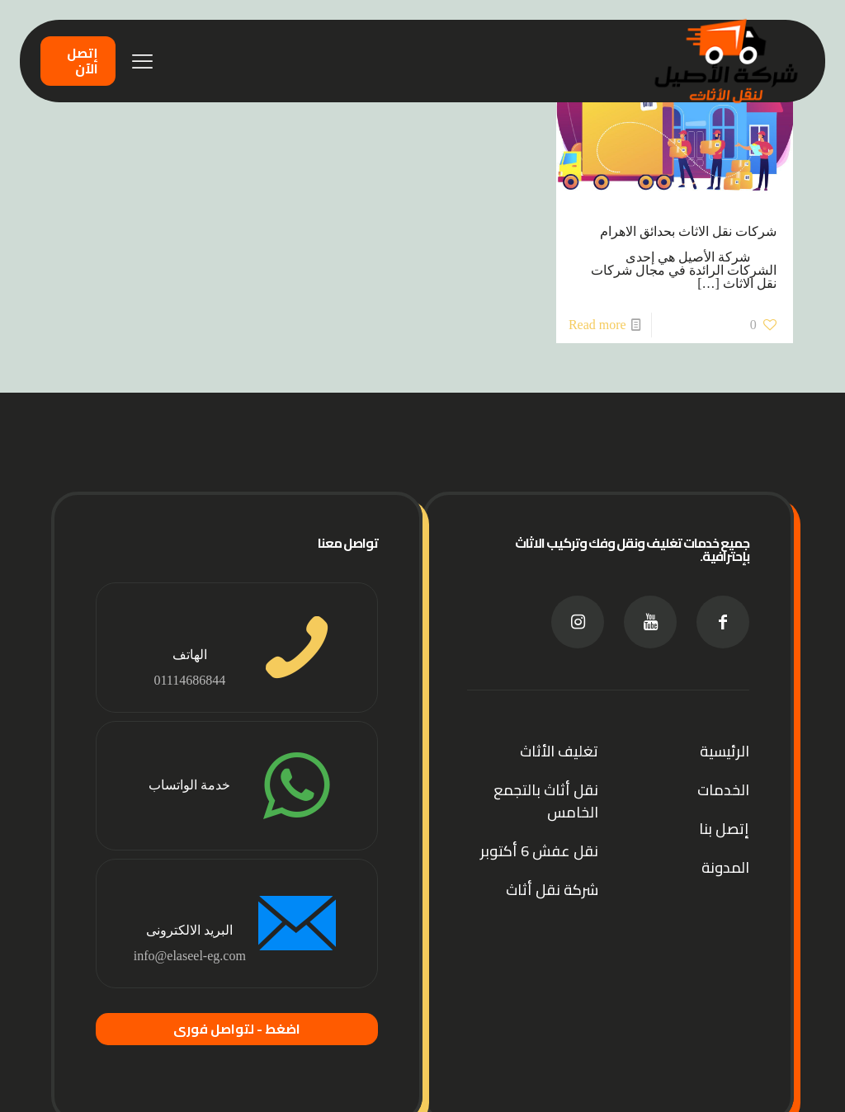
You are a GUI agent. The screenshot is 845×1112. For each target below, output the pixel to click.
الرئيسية (724, 751)
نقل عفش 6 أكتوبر (539, 851)
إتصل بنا (724, 828)
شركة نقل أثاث (552, 889)
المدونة (725, 867)
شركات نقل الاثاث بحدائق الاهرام (688, 231)
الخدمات (723, 789)
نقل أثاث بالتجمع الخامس (545, 801)
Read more (597, 325)
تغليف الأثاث (559, 751)
